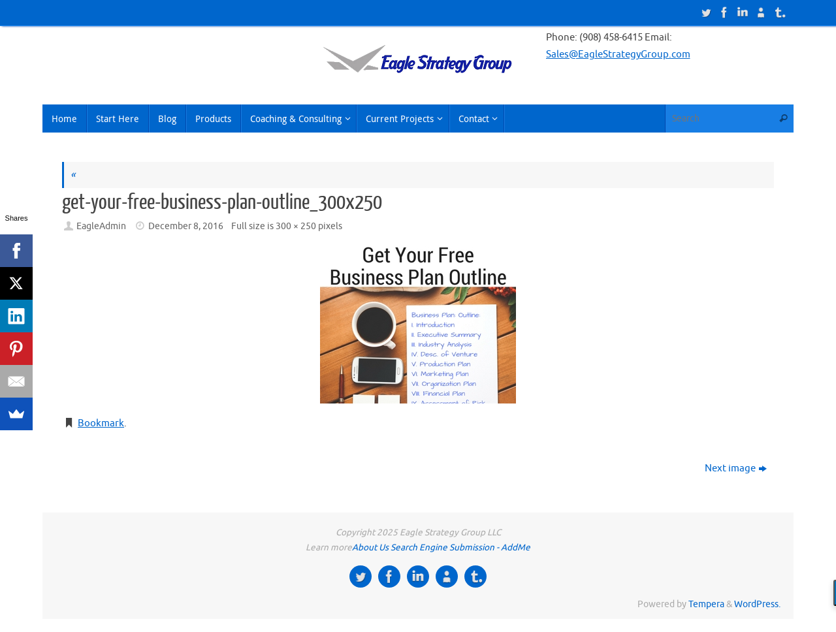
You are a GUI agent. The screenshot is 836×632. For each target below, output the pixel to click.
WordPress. (757, 604)
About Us (370, 547)
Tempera (706, 604)
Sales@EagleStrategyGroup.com (618, 54)
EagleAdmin (101, 226)
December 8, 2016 (185, 226)
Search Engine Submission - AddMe (460, 547)
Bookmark (101, 423)
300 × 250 (296, 226)
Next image (736, 468)
